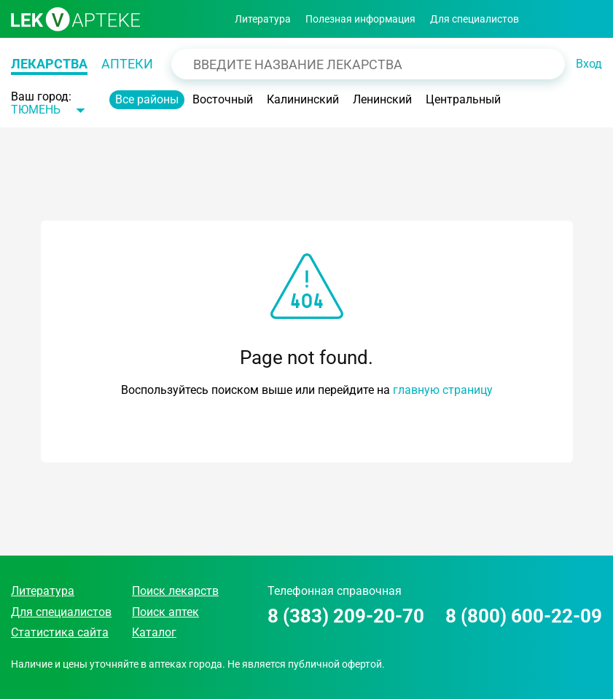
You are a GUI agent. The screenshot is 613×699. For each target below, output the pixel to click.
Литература (263, 19)
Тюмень (35, 109)
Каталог (154, 632)
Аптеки (127, 64)
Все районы (147, 99)
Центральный (463, 99)
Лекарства (49, 64)
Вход (589, 64)
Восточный (222, 99)
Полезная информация (360, 19)
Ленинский (382, 99)
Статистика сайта (60, 632)
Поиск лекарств (175, 591)
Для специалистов (474, 19)
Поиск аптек (165, 612)
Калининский (303, 99)
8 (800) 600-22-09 (523, 616)
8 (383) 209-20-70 (346, 616)
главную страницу (443, 390)
